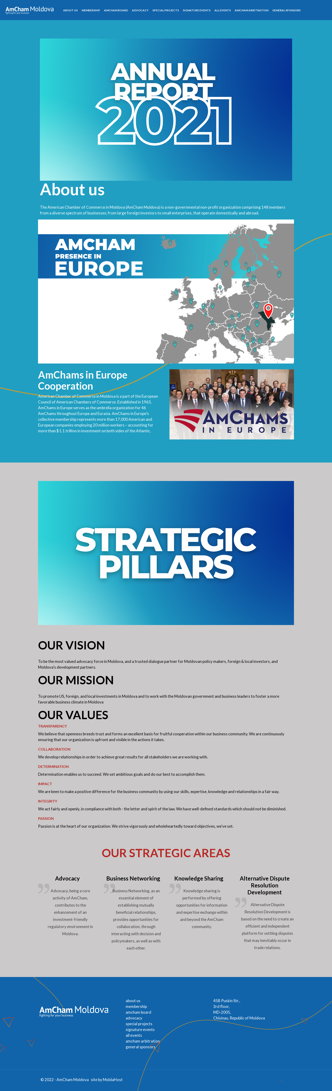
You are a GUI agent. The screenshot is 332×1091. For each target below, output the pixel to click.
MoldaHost (113, 1079)
